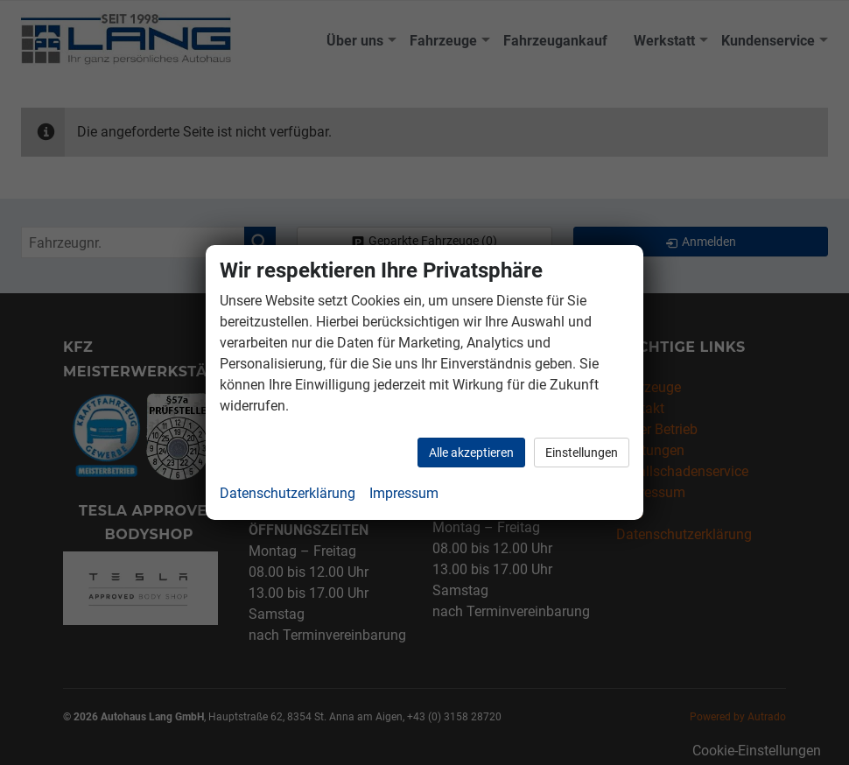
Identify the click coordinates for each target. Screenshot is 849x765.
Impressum (404, 493)
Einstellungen (581, 453)
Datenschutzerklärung (287, 493)
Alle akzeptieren (471, 453)
